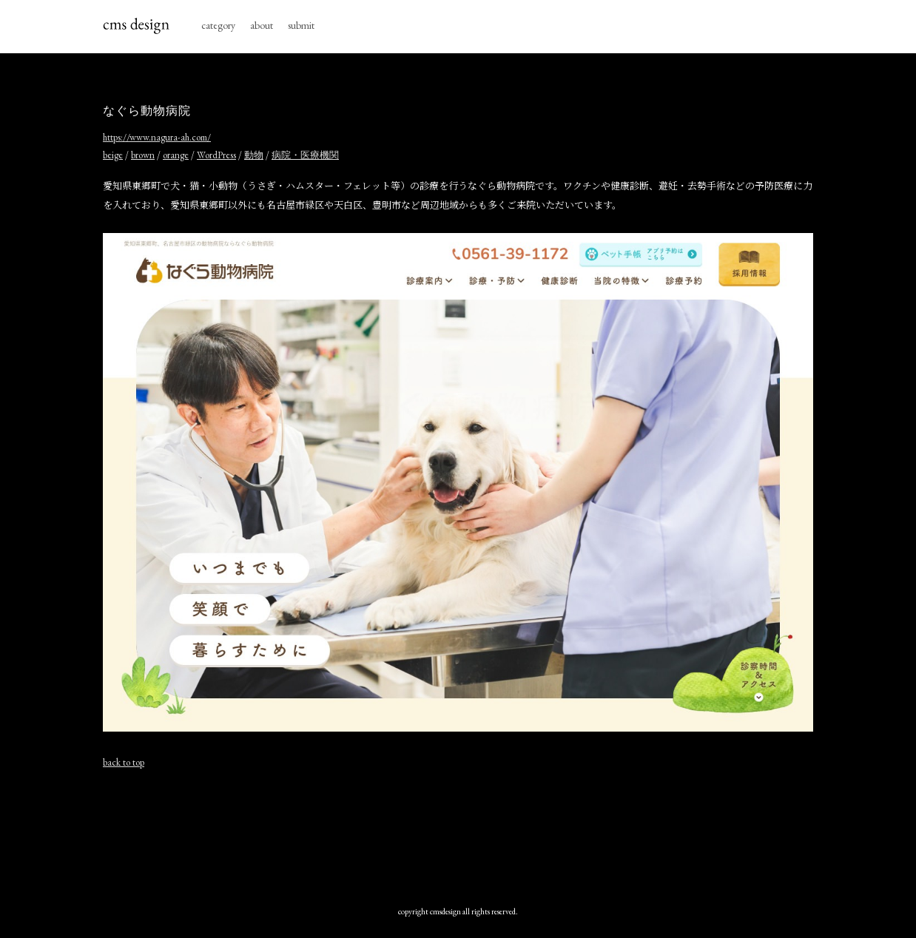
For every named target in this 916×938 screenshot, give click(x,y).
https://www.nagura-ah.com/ (157, 137)
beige (113, 155)
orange (176, 155)
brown (143, 155)
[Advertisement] (458, 833)
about (261, 25)
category (218, 25)
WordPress (216, 155)
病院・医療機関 (305, 155)
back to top (123, 762)
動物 (253, 155)
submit (301, 25)
